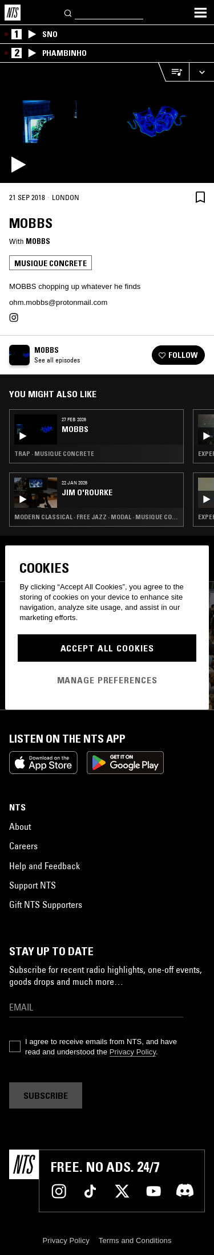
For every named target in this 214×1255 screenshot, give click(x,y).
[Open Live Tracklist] (173, 72)
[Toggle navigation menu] (200, 12)
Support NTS (32, 885)
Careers (23, 845)
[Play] (107, 123)
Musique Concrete (50, 263)
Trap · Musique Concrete (54, 454)
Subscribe (45, 1095)
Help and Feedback (44, 865)
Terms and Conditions (135, 1240)
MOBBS (38, 241)
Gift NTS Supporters (45, 904)
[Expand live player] (201, 72)
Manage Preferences (107, 680)
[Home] (13, 13)
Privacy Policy (133, 1052)
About (20, 826)
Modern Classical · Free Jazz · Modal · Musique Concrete (96, 517)
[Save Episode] (200, 197)
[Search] (68, 12)
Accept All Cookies (107, 648)
